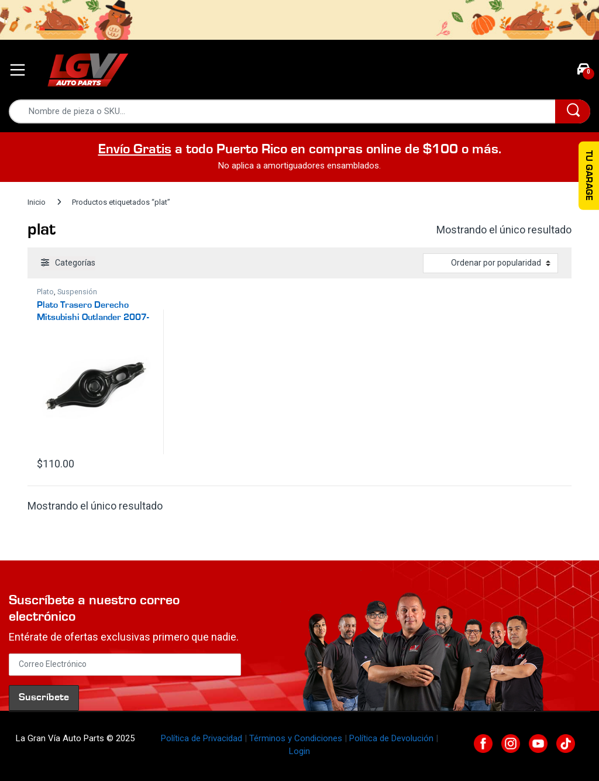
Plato (45, 291)
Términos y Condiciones (295, 738)
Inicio (36, 202)
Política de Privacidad (201, 738)
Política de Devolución (391, 738)
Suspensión (77, 291)
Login (299, 751)
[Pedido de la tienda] (490, 263)
